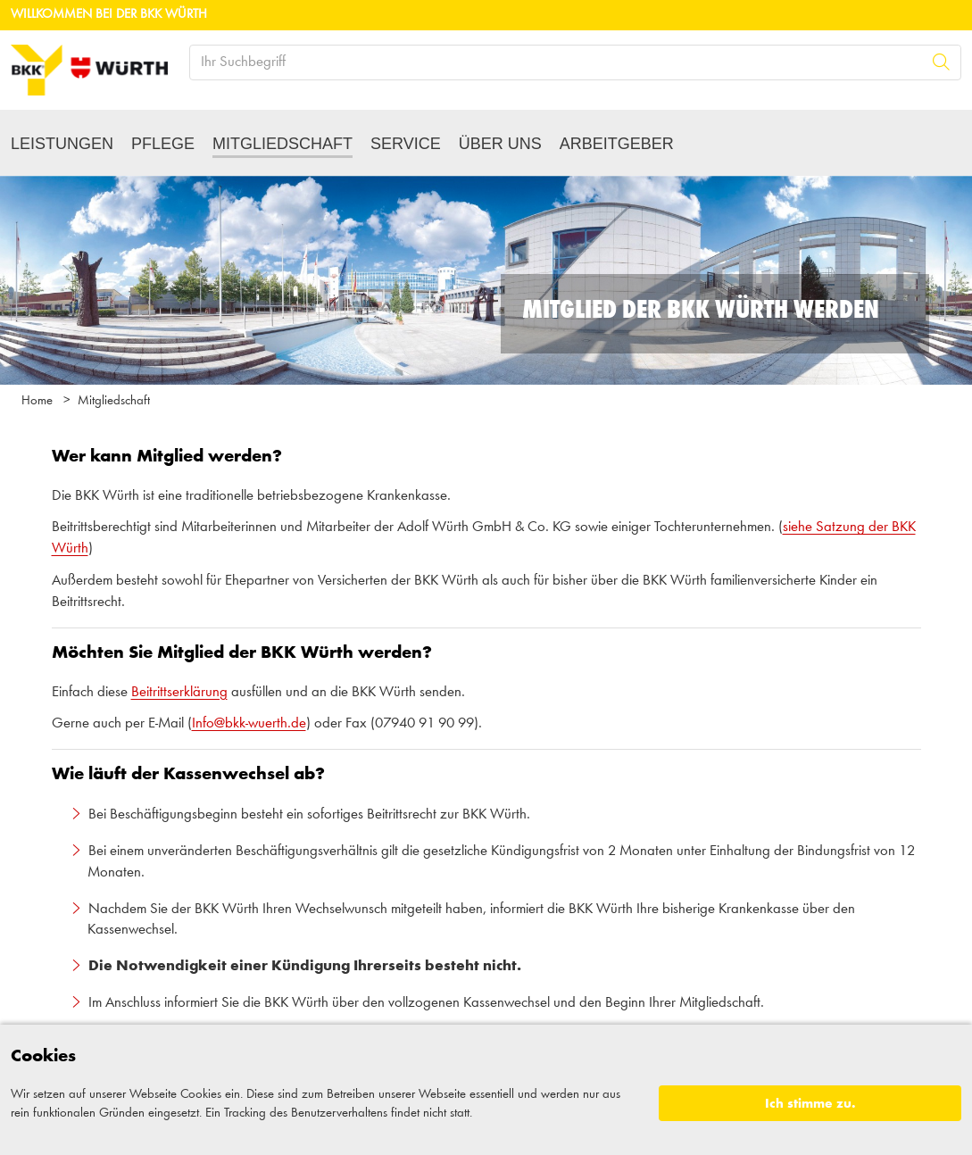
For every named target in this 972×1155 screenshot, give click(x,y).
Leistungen (62, 144)
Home (37, 401)
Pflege (163, 144)
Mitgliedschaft (282, 144)
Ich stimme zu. (810, 1103)
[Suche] (941, 62)
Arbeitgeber (617, 144)
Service (405, 144)
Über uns (500, 144)
